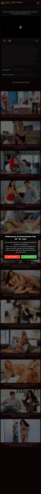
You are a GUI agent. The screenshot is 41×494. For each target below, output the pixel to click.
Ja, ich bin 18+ (29, 256)
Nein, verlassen (12, 256)
